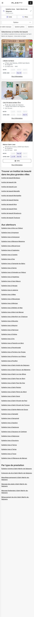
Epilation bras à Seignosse (10, 436)
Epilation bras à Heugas (9, 286)
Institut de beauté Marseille (10, 191)
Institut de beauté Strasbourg (11, 213)
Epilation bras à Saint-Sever (10, 396)
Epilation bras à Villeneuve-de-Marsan (14, 458)
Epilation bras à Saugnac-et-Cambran (14, 432)
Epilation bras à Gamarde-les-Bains (13, 263)
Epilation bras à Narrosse (9, 330)
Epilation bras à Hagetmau (10, 277)
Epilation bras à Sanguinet (10, 418)
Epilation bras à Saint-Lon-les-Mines (13, 374)
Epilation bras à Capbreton (10, 250)
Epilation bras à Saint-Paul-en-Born (13, 378)
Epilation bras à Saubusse (10, 427)
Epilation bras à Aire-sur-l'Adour (12, 228)
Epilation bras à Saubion (9, 423)
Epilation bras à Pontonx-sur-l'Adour (13, 356)
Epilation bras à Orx (8, 339)
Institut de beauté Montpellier (11, 195)
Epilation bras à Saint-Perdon (11, 387)
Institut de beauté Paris (9, 209)
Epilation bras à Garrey (9, 268)
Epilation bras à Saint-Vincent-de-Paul (14, 401)
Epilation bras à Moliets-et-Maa (11, 308)
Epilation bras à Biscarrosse (10, 246)
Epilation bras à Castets (9, 255)
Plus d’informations (17, 76)
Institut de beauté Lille (8, 182)
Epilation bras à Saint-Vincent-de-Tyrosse (15, 405)
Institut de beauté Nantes (9, 200)
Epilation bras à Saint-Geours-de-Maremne (15, 370)
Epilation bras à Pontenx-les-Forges (13, 352)
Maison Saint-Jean (9, 144)
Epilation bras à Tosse (8, 454)
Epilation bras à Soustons (10, 440)
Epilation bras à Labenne (9, 290)
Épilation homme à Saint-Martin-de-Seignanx (16, 468)
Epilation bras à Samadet (9, 414)
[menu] (2, 3)
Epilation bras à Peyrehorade (11, 347)
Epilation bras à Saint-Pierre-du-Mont (14, 392)
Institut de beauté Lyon (9, 187)
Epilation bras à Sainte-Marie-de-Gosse (14, 409)
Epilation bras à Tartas (8, 449)
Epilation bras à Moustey (9, 321)
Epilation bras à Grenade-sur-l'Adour (13, 272)
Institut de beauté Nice (9, 204)
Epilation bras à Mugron (9, 325)
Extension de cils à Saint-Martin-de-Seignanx (16, 473)
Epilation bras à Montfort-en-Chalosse (14, 316)
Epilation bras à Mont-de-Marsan (12, 312)
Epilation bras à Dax (8, 259)
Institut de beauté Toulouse (10, 218)
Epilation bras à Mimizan (9, 303)
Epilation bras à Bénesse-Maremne (13, 241)
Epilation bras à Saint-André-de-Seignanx (15, 365)
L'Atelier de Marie (8, 61)
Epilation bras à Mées (8, 294)
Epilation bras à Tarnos (9, 445)
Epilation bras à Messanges (10, 299)
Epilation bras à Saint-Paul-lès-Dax (13, 383)
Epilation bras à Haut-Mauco (11, 281)
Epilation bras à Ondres (9, 334)
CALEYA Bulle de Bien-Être (12, 103)
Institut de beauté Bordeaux (10, 178)
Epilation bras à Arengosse (10, 237)
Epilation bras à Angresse (10, 232)
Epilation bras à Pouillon (9, 361)
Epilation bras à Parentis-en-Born (12, 343)
